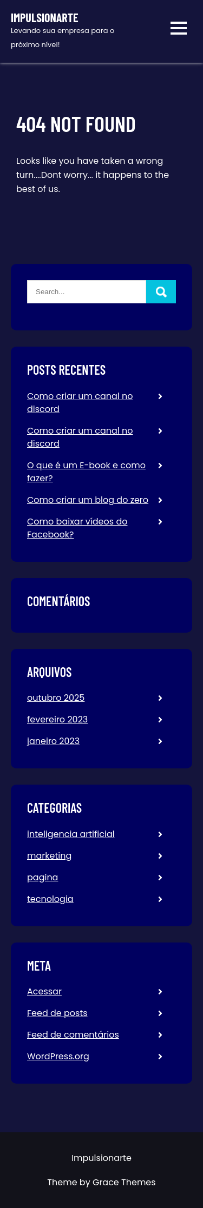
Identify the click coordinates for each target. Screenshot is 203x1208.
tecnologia (50, 899)
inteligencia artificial (71, 834)
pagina (42, 877)
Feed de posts (57, 1013)
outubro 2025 (55, 698)
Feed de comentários (73, 1034)
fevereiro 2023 (57, 719)
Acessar (44, 991)
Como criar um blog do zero (87, 500)
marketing (49, 855)
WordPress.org (58, 1056)
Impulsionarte (44, 17)
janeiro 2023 (53, 741)
